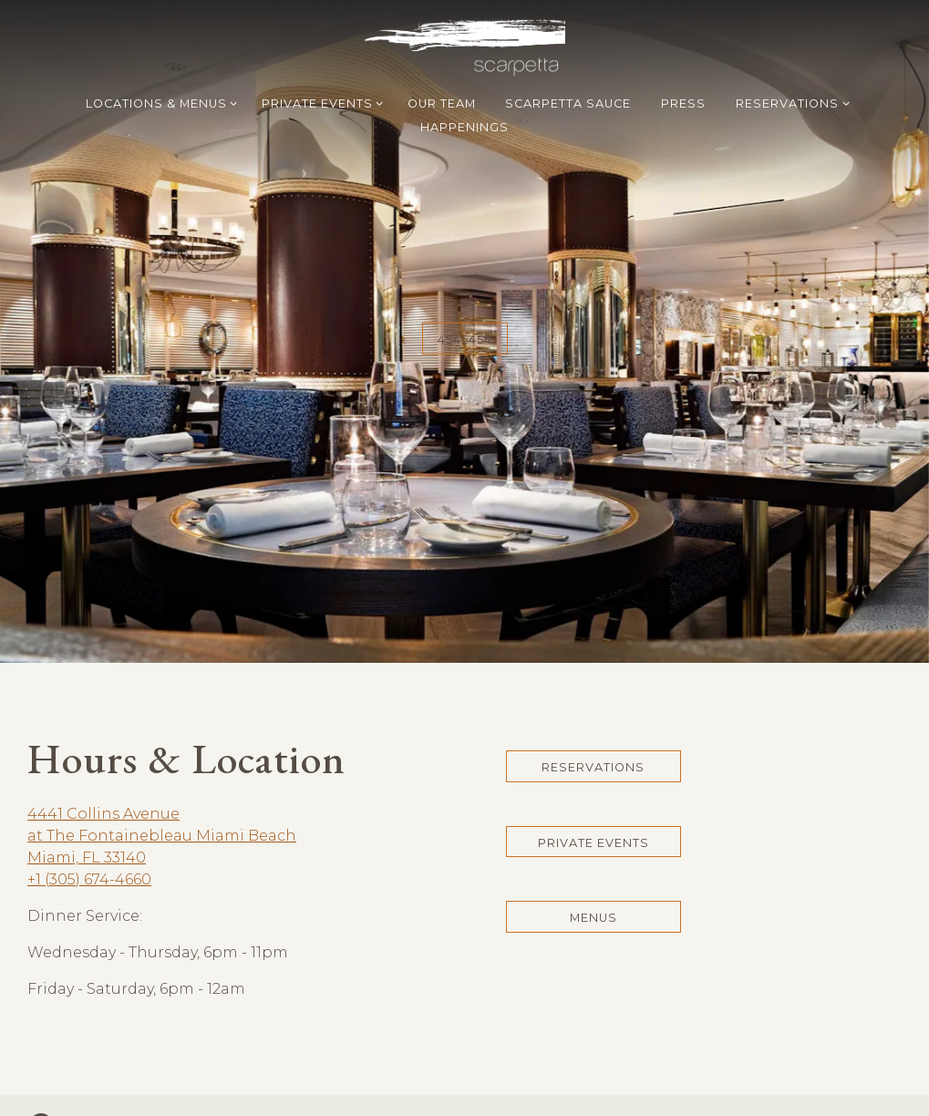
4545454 (465, 322)
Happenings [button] (464, 127)
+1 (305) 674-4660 (89, 844)
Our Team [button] (442, 103)
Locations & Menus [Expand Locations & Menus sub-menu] (158, 102)
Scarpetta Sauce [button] (568, 103)
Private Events (593, 807)
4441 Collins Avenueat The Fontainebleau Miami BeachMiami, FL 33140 (161, 801)
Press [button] (683, 103)
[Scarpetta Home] (465, 46)
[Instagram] (41, 1090)
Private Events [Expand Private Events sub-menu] (319, 102)
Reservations (593, 732)
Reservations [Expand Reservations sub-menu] (789, 102)
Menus (593, 883)
